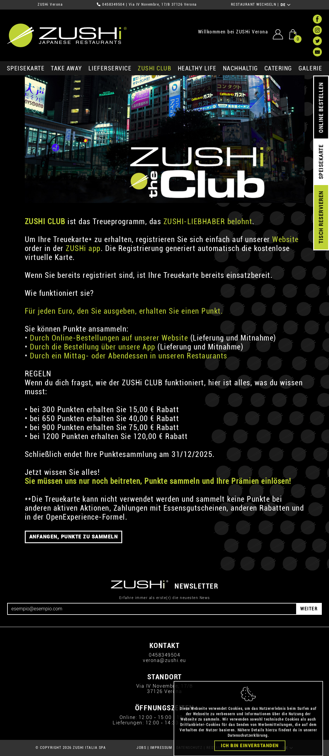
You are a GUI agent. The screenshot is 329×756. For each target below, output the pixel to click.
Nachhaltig (240, 68)
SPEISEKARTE (26, 68)
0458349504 (113, 4)
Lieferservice (110, 68)
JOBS (141, 748)
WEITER (309, 609)
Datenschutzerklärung (248, 748)
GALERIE (310, 68)
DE (286, 5)
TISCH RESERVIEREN (321, 217)
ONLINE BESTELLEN (321, 107)
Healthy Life (197, 68)
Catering (278, 68)
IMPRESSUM (161, 748)
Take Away (66, 68)
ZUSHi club (154, 68)
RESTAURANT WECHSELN (253, 4)
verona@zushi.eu (164, 660)
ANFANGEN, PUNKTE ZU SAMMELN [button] (73, 537)
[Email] (152, 609)
